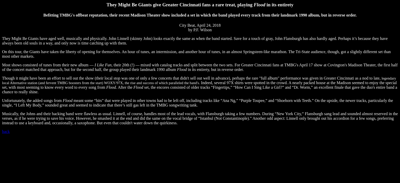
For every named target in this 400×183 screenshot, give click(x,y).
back (6, 131)
